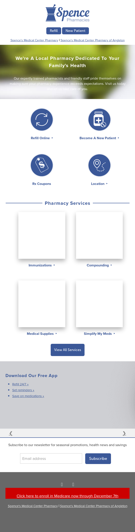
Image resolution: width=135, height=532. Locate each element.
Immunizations (41, 265)
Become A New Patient (98, 138)
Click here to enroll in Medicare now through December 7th (67, 496)
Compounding (98, 265)
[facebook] (61, 484)
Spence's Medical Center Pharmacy (34, 40)
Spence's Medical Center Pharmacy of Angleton (93, 40)
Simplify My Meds (98, 333)
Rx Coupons (41, 183)
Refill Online (41, 138)
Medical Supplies (41, 333)
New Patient (75, 31)
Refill (54, 31)
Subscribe (98, 458)
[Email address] (51, 458)
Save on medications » (28, 396)
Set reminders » (23, 390)
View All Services (67, 350)
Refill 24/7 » (20, 384)
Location (98, 183)
